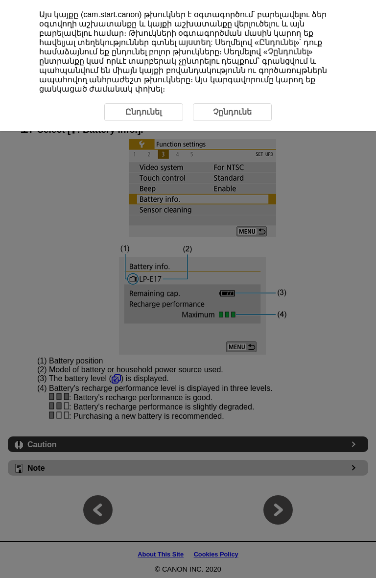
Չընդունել (288, 52)
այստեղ (194, 42)
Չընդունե (232, 112)
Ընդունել (277, 42)
